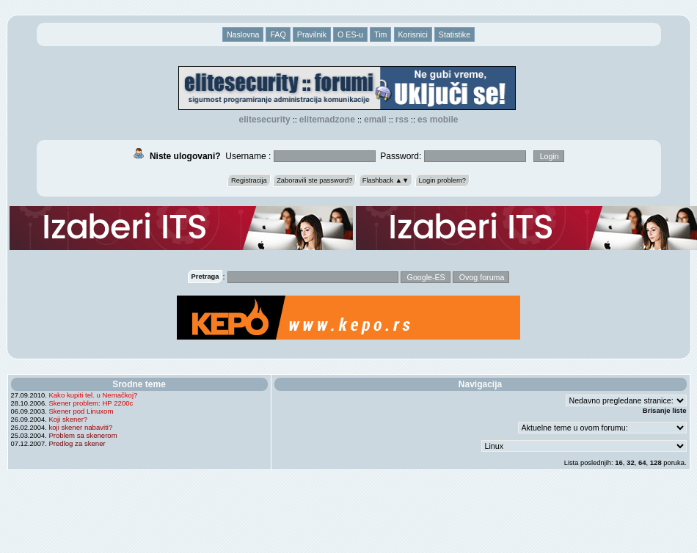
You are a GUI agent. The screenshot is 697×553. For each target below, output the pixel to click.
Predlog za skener (76, 443)
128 (656, 462)
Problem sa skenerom (82, 435)
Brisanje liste (665, 410)
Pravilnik (311, 34)
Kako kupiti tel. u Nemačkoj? (92, 395)
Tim (380, 34)
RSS (402, 119)
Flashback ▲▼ (385, 180)
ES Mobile (437, 119)
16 (619, 462)
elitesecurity (265, 119)
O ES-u (350, 34)
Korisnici (413, 34)
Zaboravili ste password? (314, 180)
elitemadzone (327, 119)
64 (642, 462)
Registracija (249, 180)
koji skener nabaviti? (80, 427)
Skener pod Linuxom (80, 411)
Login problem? (442, 180)
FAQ (277, 34)
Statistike (454, 34)
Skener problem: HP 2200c (90, 403)
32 (631, 462)
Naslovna (243, 34)
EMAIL (375, 119)
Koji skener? (67, 419)
